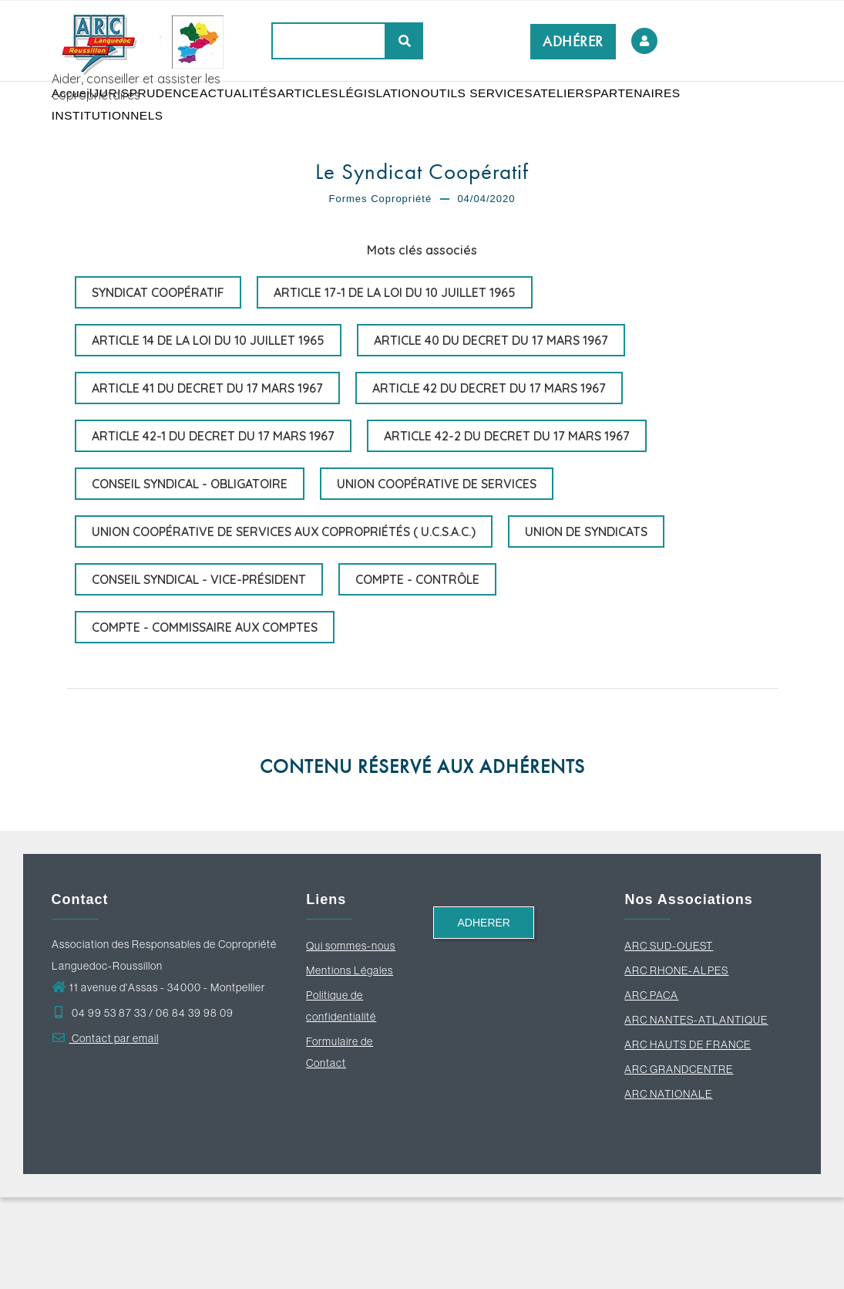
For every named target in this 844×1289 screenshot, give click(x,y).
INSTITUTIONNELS (203, 184)
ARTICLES (335, 116)
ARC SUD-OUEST (668, 1037)
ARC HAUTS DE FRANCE (687, 1136)
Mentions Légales (349, 1062)
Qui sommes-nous (350, 1037)
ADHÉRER (573, 41)
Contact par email (105, 1130)
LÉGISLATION (415, 116)
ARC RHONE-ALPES (676, 1062)
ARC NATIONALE (668, 1186)
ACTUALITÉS (258, 116)
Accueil (77, 116)
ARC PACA (651, 1087)
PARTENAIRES (98, 184)
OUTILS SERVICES (518, 116)
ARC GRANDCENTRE (678, 1161)
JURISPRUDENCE (159, 116)
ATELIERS (611, 116)
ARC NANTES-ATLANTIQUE (696, 1112)
